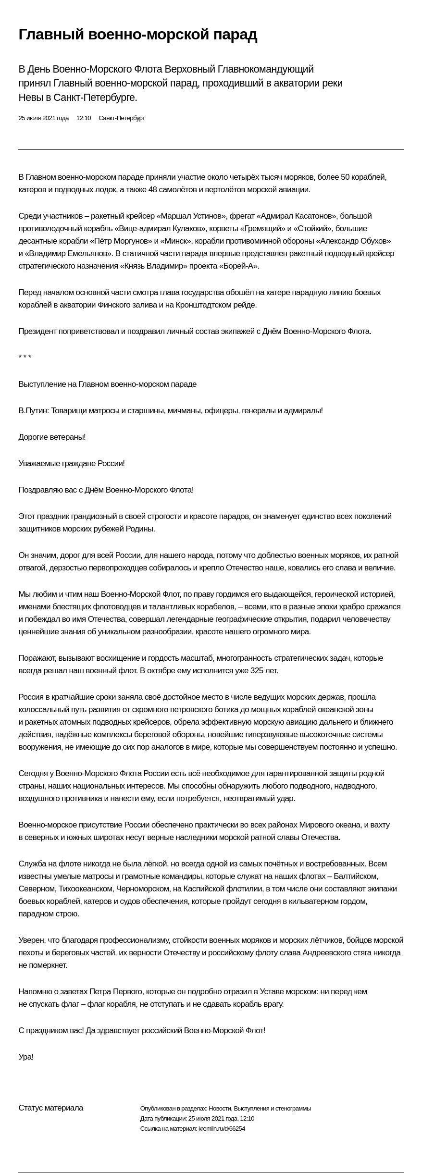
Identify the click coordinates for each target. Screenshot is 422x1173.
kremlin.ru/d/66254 (222, 1128)
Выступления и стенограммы (272, 1108)
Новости (220, 1108)
